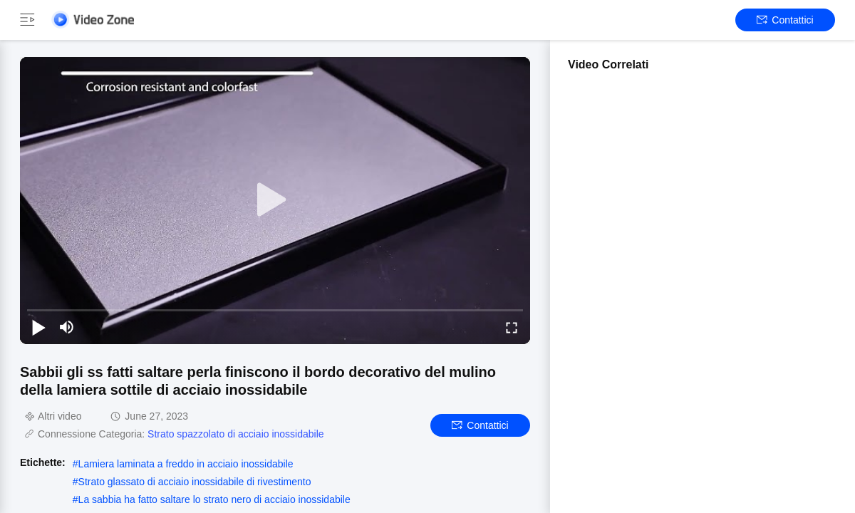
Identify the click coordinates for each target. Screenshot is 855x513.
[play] (275, 200)
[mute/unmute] (67, 327)
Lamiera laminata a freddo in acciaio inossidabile (186, 464)
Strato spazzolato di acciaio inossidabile (235, 434)
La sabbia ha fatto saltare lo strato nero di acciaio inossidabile (214, 499)
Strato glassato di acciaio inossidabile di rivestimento (194, 481)
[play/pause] (38, 327)
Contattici (785, 20)
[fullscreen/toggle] (511, 327)
